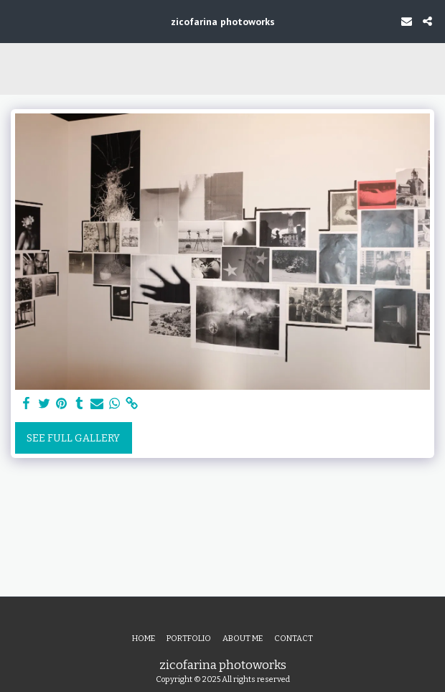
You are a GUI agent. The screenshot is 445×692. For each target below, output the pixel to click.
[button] (16, 20)
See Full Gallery (73, 438)
